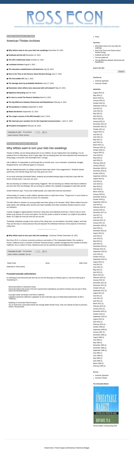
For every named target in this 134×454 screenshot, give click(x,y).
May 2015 (96, 241)
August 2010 (97, 319)
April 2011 (96, 301)
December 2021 (98, 124)
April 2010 (96, 322)
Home (48, 263)
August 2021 (97, 132)
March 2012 (97, 275)
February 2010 (98, 324)
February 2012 (98, 277)
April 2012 (96, 272)
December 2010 (98, 311)
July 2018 (96, 205)
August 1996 (97, 337)
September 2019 (99, 176)
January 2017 (97, 223)
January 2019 (97, 194)
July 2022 (96, 108)
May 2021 (96, 139)
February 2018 (98, 207)
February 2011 (98, 306)
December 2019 (98, 168)
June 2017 (96, 218)
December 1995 (98, 345)
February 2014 (98, 249)
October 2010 (97, 314)
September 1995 (99, 350)
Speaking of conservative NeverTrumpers (23, 303)
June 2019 (96, 184)
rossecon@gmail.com (66, 245)
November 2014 (98, 246)
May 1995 (96, 358)
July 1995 (96, 353)
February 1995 (98, 366)
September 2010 (99, 316)
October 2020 (97, 150)
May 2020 (96, 158)
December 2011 (98, 283)
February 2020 (98, 163)
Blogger (86, 448)
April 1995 (96, 361)
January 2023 (97, 100)
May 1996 (96, 342)
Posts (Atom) (20, 267)
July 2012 (96, 264)
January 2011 (97, 309)
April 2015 (96, 244)
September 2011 (99, 290)
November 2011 (98, 285)
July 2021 (96, 134)
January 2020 (97, 166)
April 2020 (96, 160)
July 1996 (96, 340)
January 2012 (97, 280)
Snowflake (21, 254)
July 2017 (96, 215)
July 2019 (96, 181)
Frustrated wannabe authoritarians (21, 274)
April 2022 (96, 116)
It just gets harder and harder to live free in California (26, 295)
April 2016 (96, 228)
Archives (26, 135)
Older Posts (83, 263)
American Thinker (17, 135)
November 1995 (98, 348)
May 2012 (96, 270)
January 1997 (97, 332)
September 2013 (99, 251)
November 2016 (98, 225)
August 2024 (97, 93)
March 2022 (97, 119)
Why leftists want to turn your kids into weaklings (37, 148)
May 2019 (96, 186)
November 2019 (98, 171)
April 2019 (96, 189)
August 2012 (97, 262)
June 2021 (96, 137)
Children (15, 254)
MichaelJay (71, 448)
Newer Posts (11, 263)
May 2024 (96, 95)
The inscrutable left (101, 57)
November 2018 (98, 197)
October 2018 (97, 199)
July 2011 (96, 296)
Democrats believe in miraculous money (22, 287)
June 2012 (96, 267)
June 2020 (96, 155)
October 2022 (97, 103)
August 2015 (97, 233)
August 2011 (97, 293)
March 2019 (97, 192)
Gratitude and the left (102, 55)
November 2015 (98, 231)
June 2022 (96, 111)
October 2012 (97, 257)
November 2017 (98, 212)
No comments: (27, 132)
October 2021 (97, 129)
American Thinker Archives (23, 40)
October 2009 (97, 327)
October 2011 (97, 288)
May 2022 (96, 113)
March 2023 (97, 98)
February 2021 (98, 147)
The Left (28, 254)
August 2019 (97, 179)
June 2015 (96, 238)
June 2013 (96, 254)
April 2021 (96, 142)
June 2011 (96, 298)
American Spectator (101, 81)
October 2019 (97, 173)
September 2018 (99, 202)
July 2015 (96, 236)
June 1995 (96, 356)
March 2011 (97, 303)
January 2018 (97, 210)
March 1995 (97, 363)
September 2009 (99, 329)
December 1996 (98, 335)
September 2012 (99, 259)
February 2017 (98, 220)
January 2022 (97, 121)
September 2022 (99, 106)
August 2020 (97, 153)
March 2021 (97, 145)
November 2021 (98, 126)
